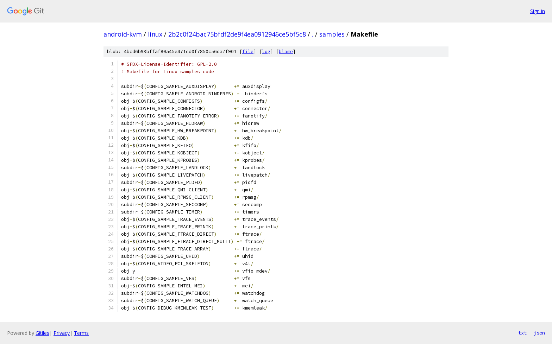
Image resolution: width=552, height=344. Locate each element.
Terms (81, 333)
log (266, 52)
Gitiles (42, 333)
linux (155, 34)
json (539, 333)
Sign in (537, 11)
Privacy (62, 333)
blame (286, 52)
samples (332, 34)
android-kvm (123, 34)
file (247, 52)
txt (522, 333)
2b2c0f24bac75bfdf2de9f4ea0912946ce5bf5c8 (237, 34)
